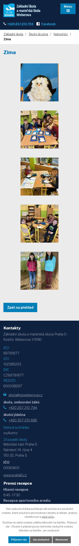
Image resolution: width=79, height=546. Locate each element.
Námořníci (61, 34)
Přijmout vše (19, 539)
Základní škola (13, 34)
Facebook (48, 23)
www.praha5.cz (15, 475)
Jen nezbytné (41, 539)
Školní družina (38, 34)
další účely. (48, 516)
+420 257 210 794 (20, 23)
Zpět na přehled (20, 307)
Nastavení (61, 539)
